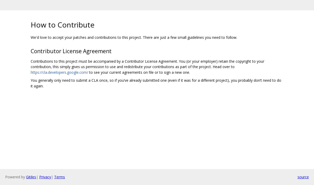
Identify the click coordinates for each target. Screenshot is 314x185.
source (303, 176)
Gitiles (31, 176)
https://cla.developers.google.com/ (59, 72)
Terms (59, 176)
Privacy (45, 176)
